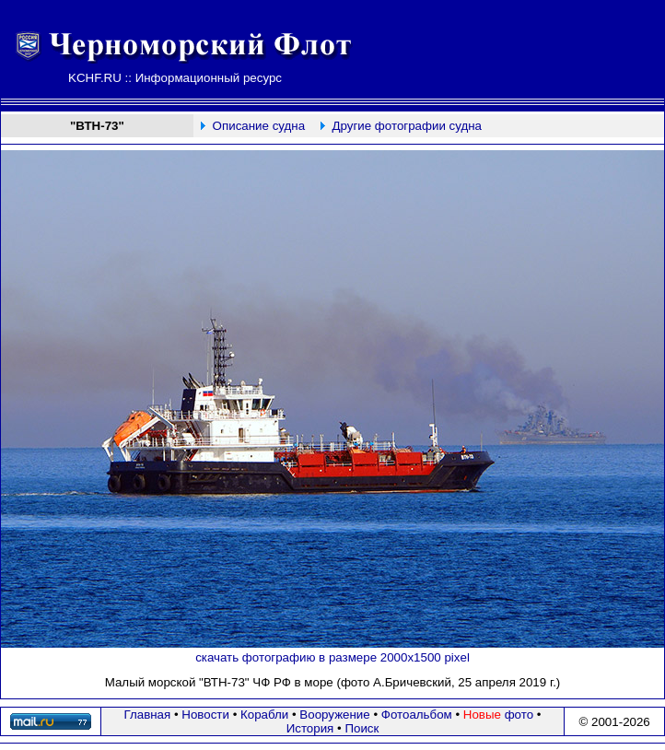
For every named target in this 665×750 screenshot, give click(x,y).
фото (498, 714)
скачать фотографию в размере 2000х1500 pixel (332, 657)
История (310, 728)
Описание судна (259, 126)
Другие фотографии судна (407, 126)
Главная (147, 714)
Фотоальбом (416, 714)
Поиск (361, 728)
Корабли (264, 714)
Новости (205, 714)
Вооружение (334, 714)
